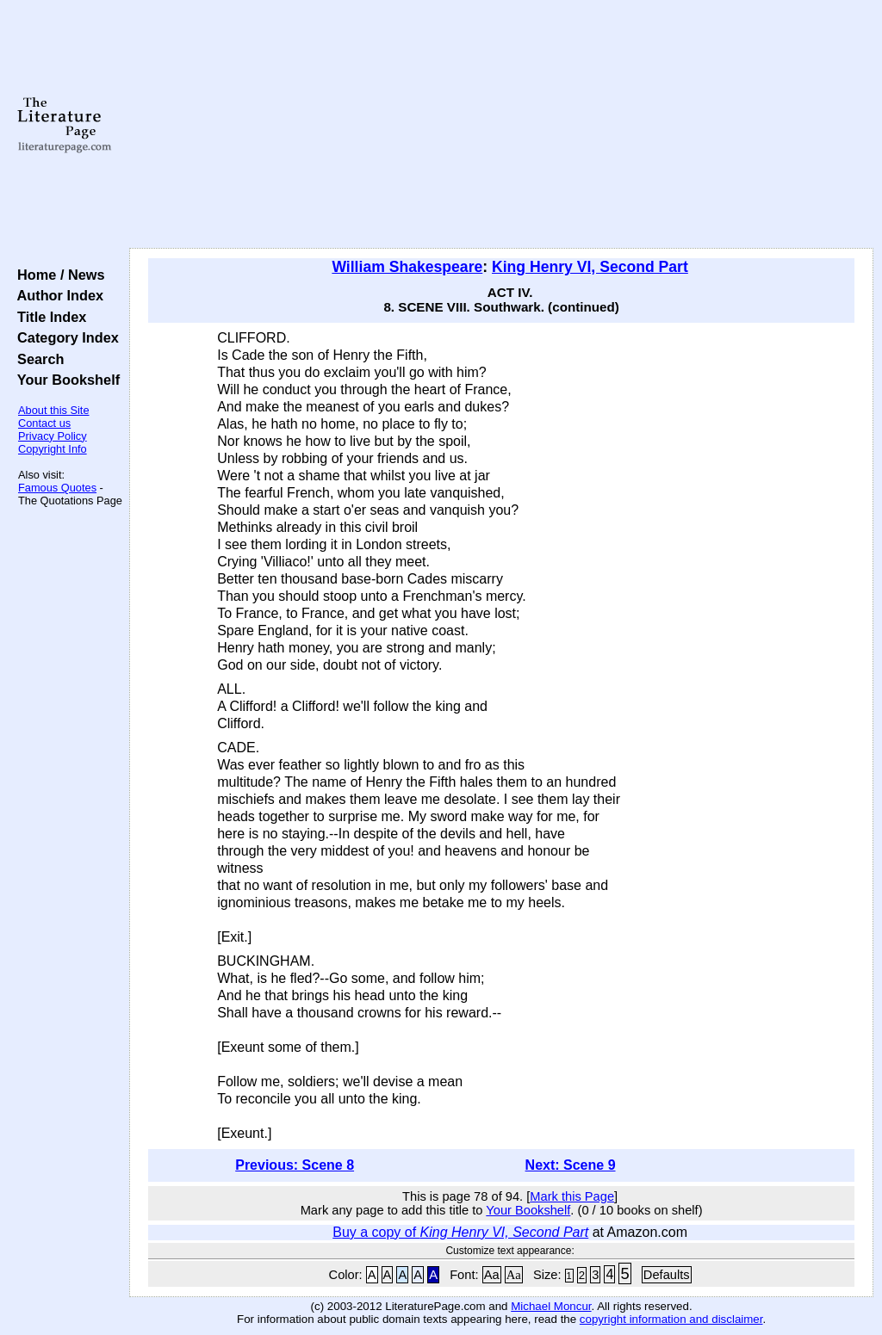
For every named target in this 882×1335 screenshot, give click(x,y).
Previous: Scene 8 (294, 1165)
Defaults (666, 1275)
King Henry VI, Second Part (590, 266)
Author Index (56, 295)
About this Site (54, 410)
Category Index (64, 337)
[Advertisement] (501, 124)
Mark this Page (572, 1196)
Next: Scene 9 (570, 1165)
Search (36, 359)
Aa (492, 1275)
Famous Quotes (57, 487)
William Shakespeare (407, 266)
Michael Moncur (551, 1306)
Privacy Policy (52, 436)
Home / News (57, 274)
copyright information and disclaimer (671, 1319)
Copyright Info (52, 448)
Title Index (47, 316)
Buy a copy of (460, 1232)
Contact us (44, 423)
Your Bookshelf (64, 379)
